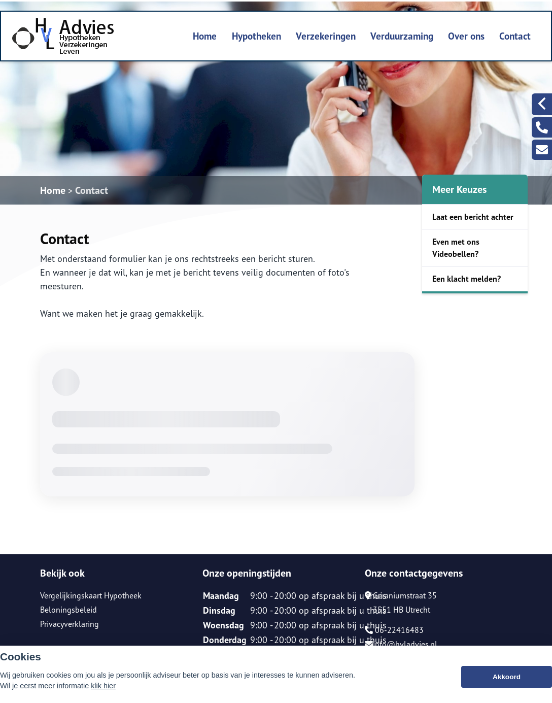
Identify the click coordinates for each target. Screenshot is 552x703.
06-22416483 (394, 630)
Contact (515, 35)
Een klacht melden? (466, 279)
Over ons (466, 35)
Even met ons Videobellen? (455, 248)
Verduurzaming (401, 35)
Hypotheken (256, 35)
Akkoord (507, 677)
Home (205, 35)
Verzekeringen (326, 35)
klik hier (103, 686)
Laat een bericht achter (472, 217)
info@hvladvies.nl (401, 644)
